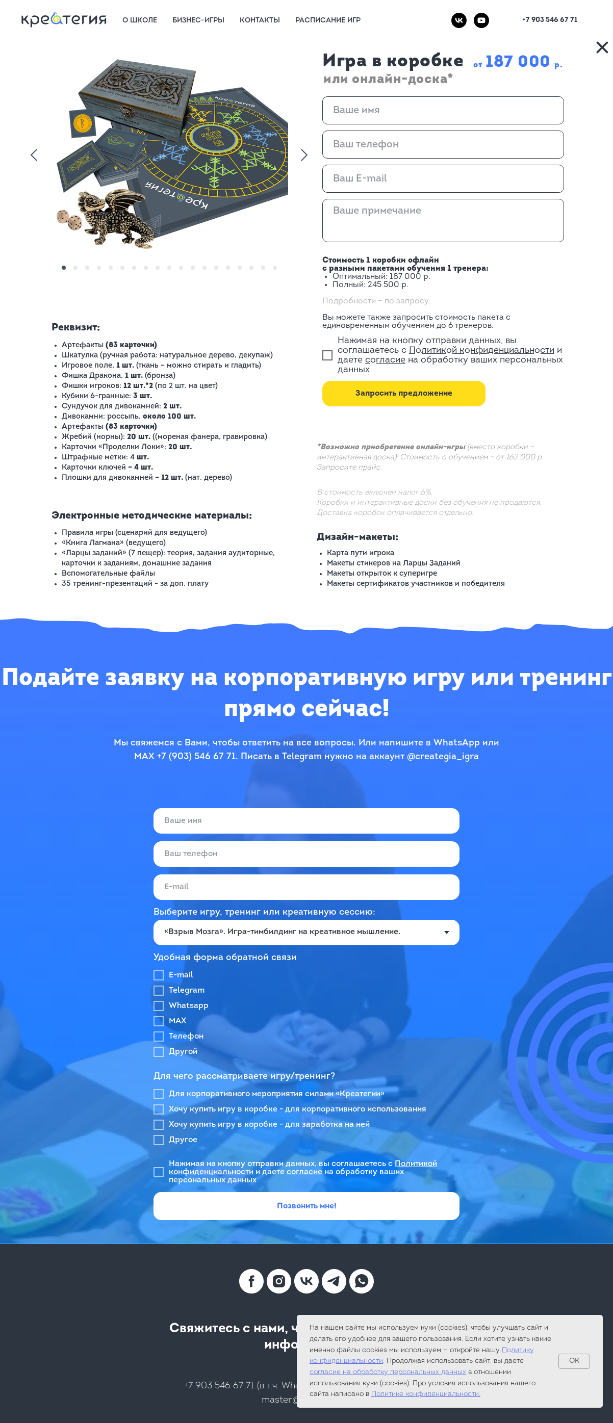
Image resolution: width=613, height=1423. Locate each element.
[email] (443, 179)
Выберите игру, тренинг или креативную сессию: (264, 912)
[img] (602, 47)
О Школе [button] (139, 20)
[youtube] (481, 20)
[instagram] (279, 1281)
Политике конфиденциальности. (425, 1394)
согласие (385, 360)
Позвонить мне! (307, 1206)
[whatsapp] (361, 1281)
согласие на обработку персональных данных (388, 1372)
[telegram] (334, 1281)
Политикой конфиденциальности (481, 350)
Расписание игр (328, 20)
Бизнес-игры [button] (198, 20)
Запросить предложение (403, 394)
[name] (443, 110)
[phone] (443, 145)
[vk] (459, 20)
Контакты (260, 20)
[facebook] (251, 1281)
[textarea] (443, 220)
